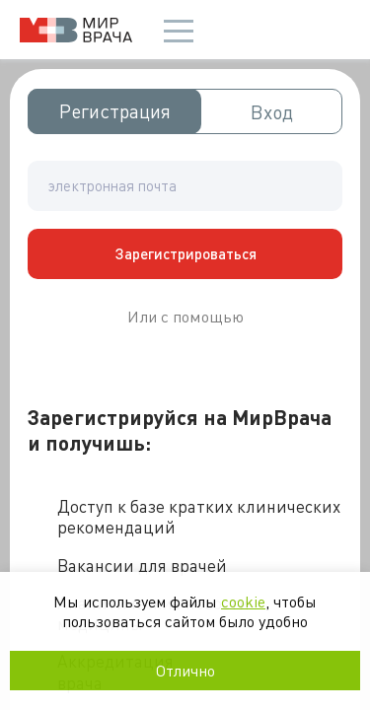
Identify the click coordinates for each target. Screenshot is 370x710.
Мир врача (76, 30)
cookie (243, 601)
